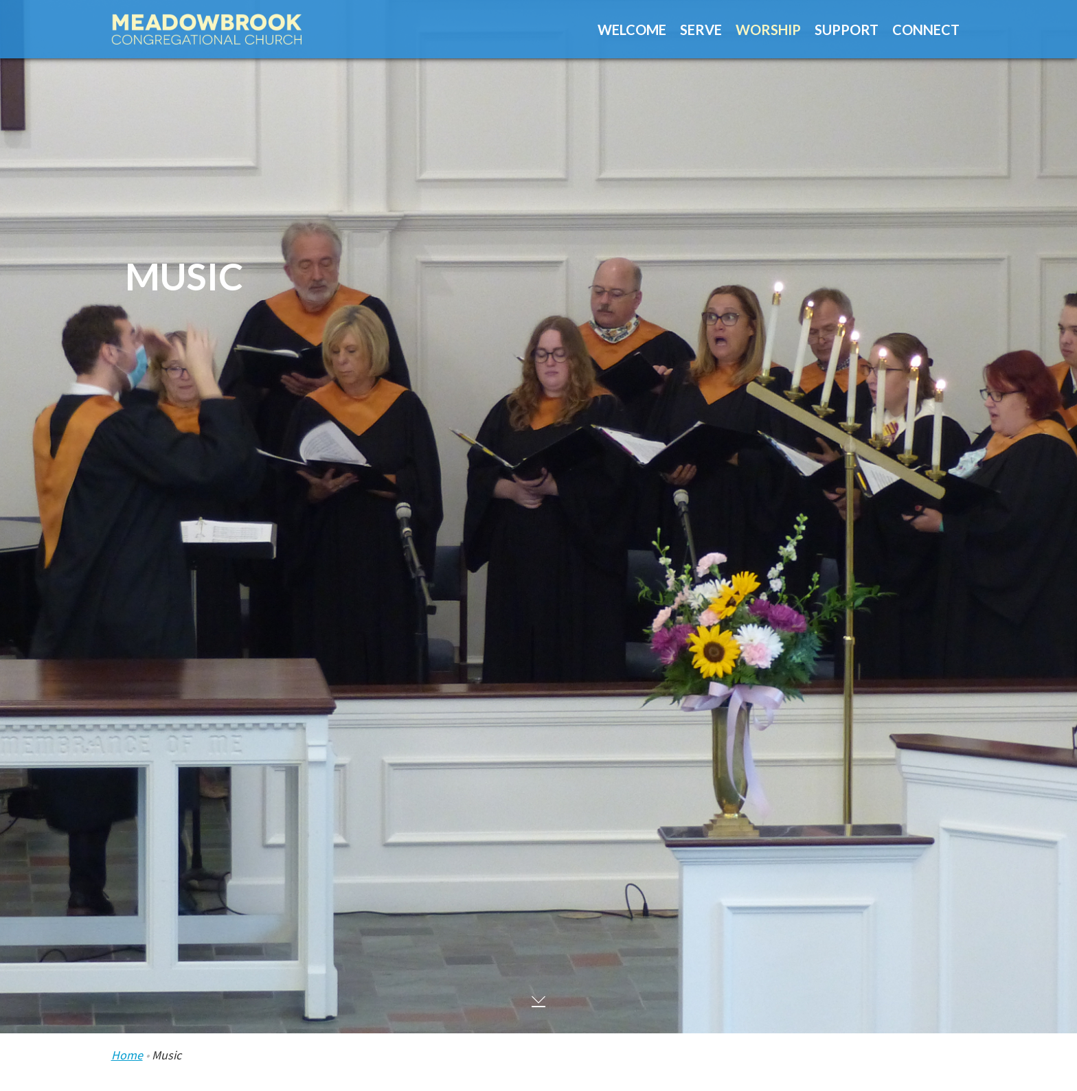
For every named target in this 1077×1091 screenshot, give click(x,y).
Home (127, 1055)
